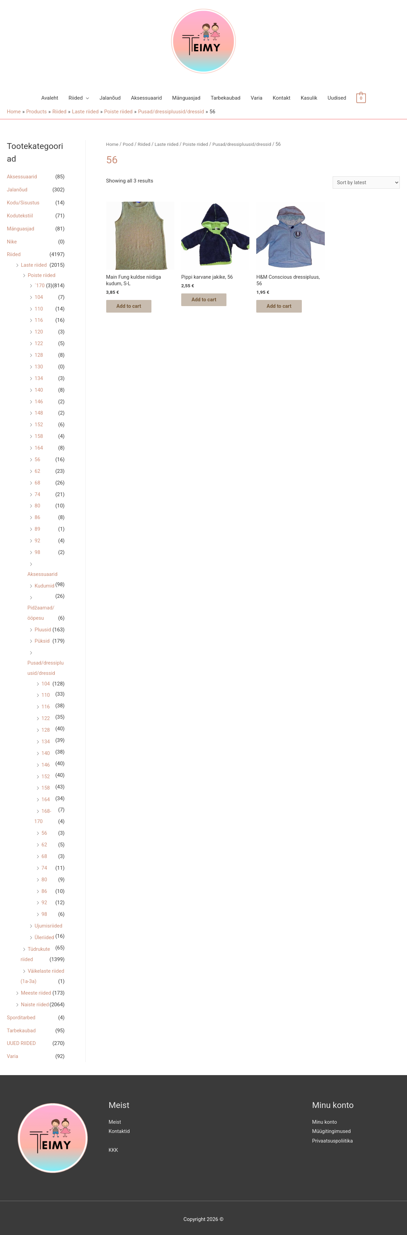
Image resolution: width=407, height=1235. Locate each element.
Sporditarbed (21, 1014)
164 (39, 447)
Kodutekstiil (20, 215)
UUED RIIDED (22, 1040)
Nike (12, 241)
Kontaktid (120, 1128)
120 (39, 331)
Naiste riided (35, 1001)
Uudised (337, 98)
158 (39, 435)
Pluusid (43, 628)
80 (37, 505)
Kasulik (309, 98)
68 (37, 481)
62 (37, 470)
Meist (115, 1119)
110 (39, 308)
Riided (76, 98)
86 (37, 516)
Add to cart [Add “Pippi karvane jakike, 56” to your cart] (208, 301)
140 (39, 389)
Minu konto (325, 1119)
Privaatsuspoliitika (333, 1138)
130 (39, 366)
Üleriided (45, 935)
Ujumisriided (49, 923)
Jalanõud (110, 98)
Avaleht (49, 98)
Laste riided (34, 265)
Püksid (42, 640)
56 (37, 458)
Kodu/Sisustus (23, 203)
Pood (128, 144)
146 (39, 401)
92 (37, 539)
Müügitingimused (332, 1128)
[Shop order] (365, 182)
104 (39, 296)
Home (112, 144)
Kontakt (282, 98)
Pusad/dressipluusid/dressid (245, 144)
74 (37, 493)
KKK (113, 1147)
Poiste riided (42, 275)
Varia (256, 98)
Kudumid (45, 584)
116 (39, 320)
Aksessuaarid (146, 98)
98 (37, 551)
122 (39, 343)
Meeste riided (36, 990)
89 (37, 528)
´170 (40, 285)
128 (39, 354)
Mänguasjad (186, 98)
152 (39, 424)
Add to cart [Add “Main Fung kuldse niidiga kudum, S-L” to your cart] (133, 307)
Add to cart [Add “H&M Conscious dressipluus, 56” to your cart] (283, 307)
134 (39, 378)
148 (39, 412)
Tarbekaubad (226, 98)
